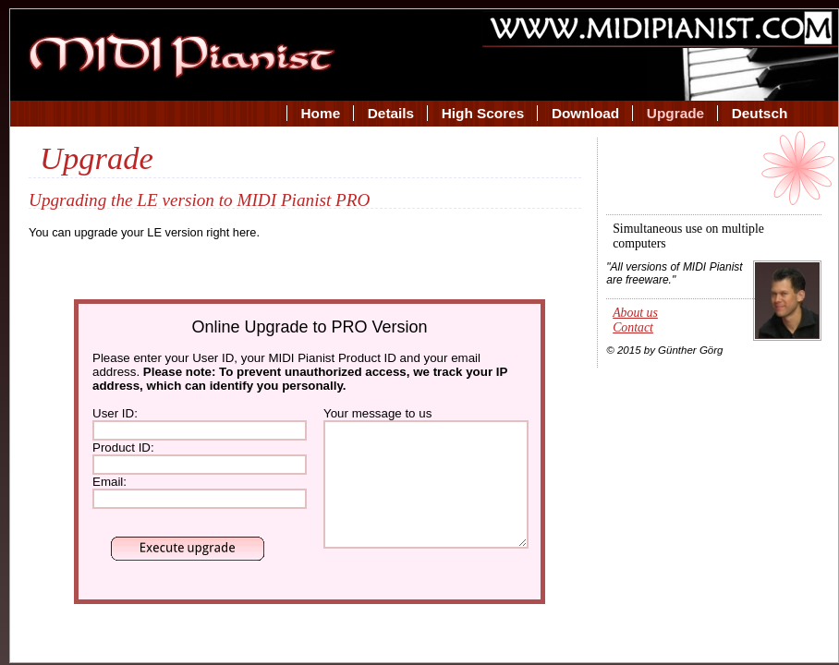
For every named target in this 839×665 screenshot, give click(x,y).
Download (585, 113)
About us (635, 313)
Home (321, 113)
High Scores (483, 113)
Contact (633, 327)
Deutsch (760, 113)
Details (391, 113)
